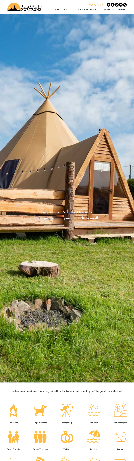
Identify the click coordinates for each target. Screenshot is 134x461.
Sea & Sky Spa (108, 9)
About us (68, 9)
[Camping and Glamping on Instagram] (117, 5)
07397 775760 (95, 4)
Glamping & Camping (87, 9)
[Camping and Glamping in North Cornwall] (125, 5)
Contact (122, 9)
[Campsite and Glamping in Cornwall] (121, 5)
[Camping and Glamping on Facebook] (113, 5)
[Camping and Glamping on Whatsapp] (108, 5)
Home (57, 9)
